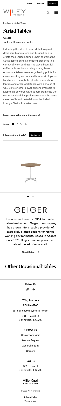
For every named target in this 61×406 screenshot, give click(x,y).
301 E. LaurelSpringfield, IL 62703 (30, 368)
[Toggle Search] (48, 12)
